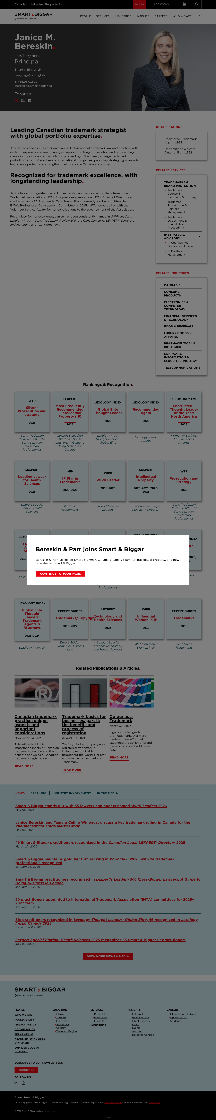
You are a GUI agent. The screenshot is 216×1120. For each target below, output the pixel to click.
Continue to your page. (60, 573)
